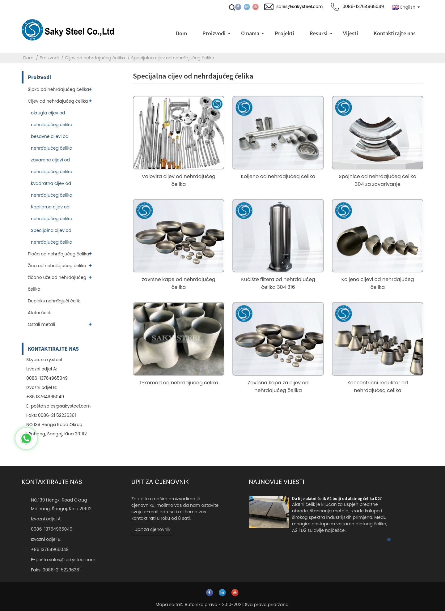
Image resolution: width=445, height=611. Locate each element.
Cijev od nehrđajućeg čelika (95, 58)
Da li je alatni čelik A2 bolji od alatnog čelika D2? (337, 498)
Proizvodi (49, 58)
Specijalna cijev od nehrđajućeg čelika (172, 58)
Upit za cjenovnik (152, 529)
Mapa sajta (167, 604)
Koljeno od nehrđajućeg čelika (278, 176)
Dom (28, 58)
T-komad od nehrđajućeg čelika (178, 382)
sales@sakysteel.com (67, 406)
